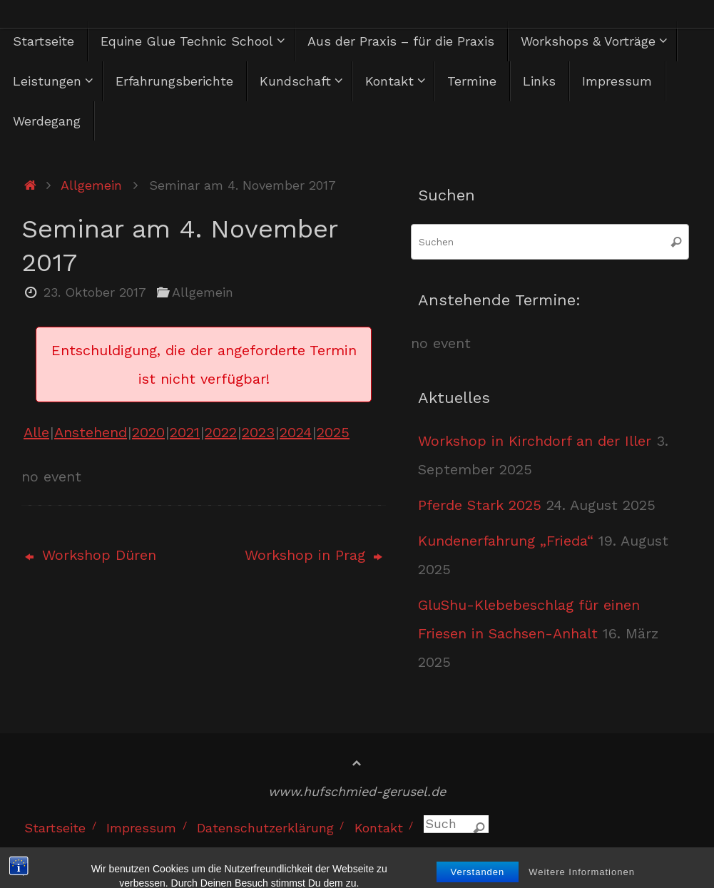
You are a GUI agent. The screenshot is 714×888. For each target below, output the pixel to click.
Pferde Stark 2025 (479, 505)
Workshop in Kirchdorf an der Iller (534, 440)
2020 (148, 432)
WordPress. (665, 853)
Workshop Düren (90, 554)
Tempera (588, 853)
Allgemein (91, 185)
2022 (221, 432)
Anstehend (90, 432)
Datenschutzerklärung (265, 827)
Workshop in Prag (313, 554)
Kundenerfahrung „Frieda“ (505, 540)
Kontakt (379, 827)
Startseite (55, 827)
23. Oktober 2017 (95, 292)
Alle (36, 432)
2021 (185, 432)
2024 (296, 432)
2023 (258, 432)
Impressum (141, 827)
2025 (333, 432)
